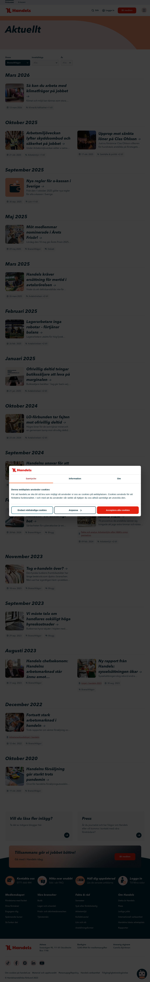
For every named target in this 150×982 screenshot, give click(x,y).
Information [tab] (75, 478)
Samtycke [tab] (31, 478)
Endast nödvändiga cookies (32, 510)
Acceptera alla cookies (118, 510)
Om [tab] (119, 478)
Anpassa (75, 510)
